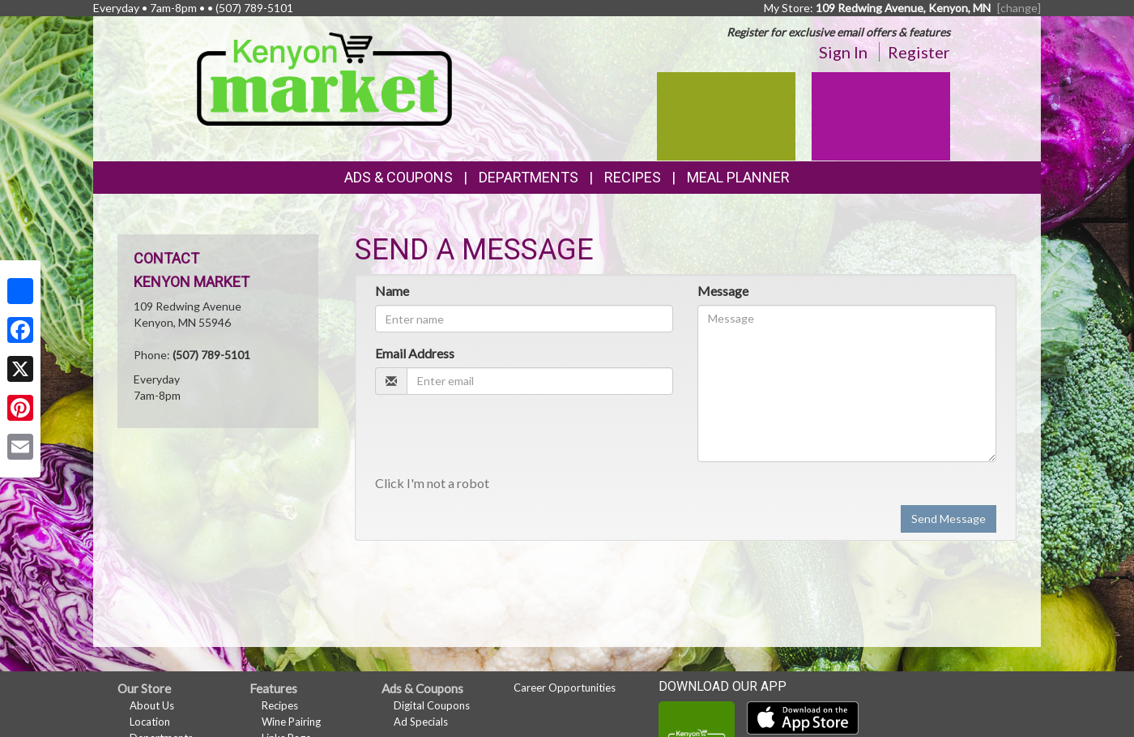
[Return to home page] (324, 77)
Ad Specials (421, 721)
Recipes (632, 177)
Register (919, 52)
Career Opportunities (565, 687)
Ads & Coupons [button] (398, 177)
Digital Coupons (432, 705)
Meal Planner (738, 177)
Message (722, 290)
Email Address (414, 353)
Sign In (843, 52)
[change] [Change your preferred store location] (1019, 8)
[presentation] (498, 438)
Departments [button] (528, 177)
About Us (152, 705)
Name (392, 290)
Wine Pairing (291, 721)
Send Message (948, 518)
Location (150, 721)
